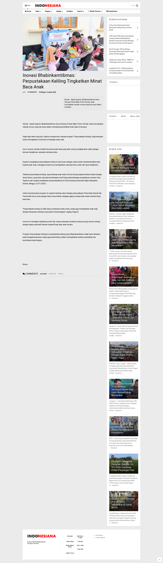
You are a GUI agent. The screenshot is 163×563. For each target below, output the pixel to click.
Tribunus (80, 541)
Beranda (70, 536)
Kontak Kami (111, 11)
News (38, 11)
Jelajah (59, 11)
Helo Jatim (80, 545)
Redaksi (70, 11)
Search (80, 11)
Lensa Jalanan (100, 537)
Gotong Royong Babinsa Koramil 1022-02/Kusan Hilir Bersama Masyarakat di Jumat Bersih (123, 502)
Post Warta (99, 535)
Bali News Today (80, 536)
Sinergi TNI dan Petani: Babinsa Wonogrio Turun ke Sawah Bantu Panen (123, 168)
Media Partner (95, 11)
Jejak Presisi (70, 553)
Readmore (119, 186)
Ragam (48, 11)
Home (28, 11)
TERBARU (113, 82)
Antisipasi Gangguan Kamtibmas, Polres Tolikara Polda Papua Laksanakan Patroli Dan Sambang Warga (122, 315)
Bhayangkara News (70, 546)
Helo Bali (80, 549)
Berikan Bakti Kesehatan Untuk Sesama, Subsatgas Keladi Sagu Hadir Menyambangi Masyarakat (123, 389)
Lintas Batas (70, 541)
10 (113, 491)
